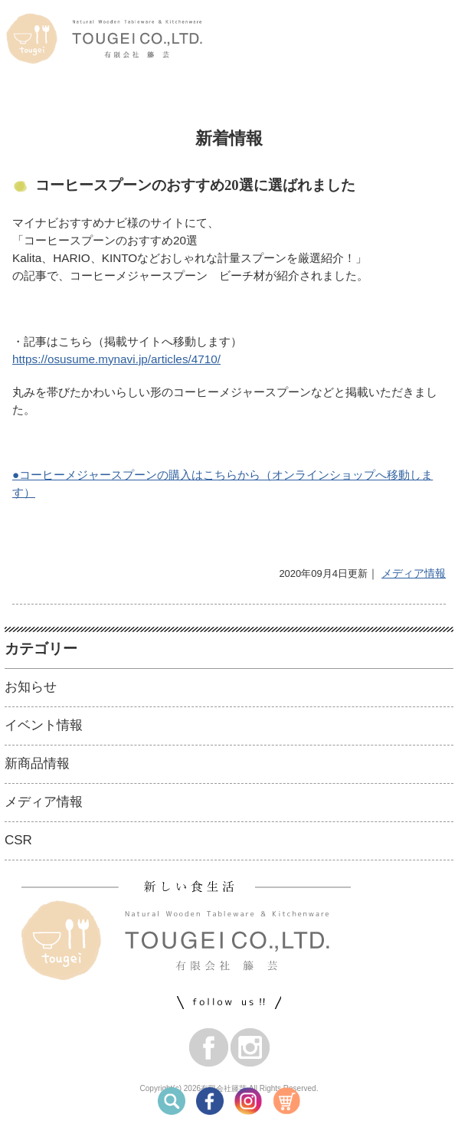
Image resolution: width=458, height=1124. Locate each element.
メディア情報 (413, 573)
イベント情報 (44, 725)
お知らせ (31, 687)
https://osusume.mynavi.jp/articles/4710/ (116, 358)
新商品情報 (37, 763)
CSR (18, 840)
